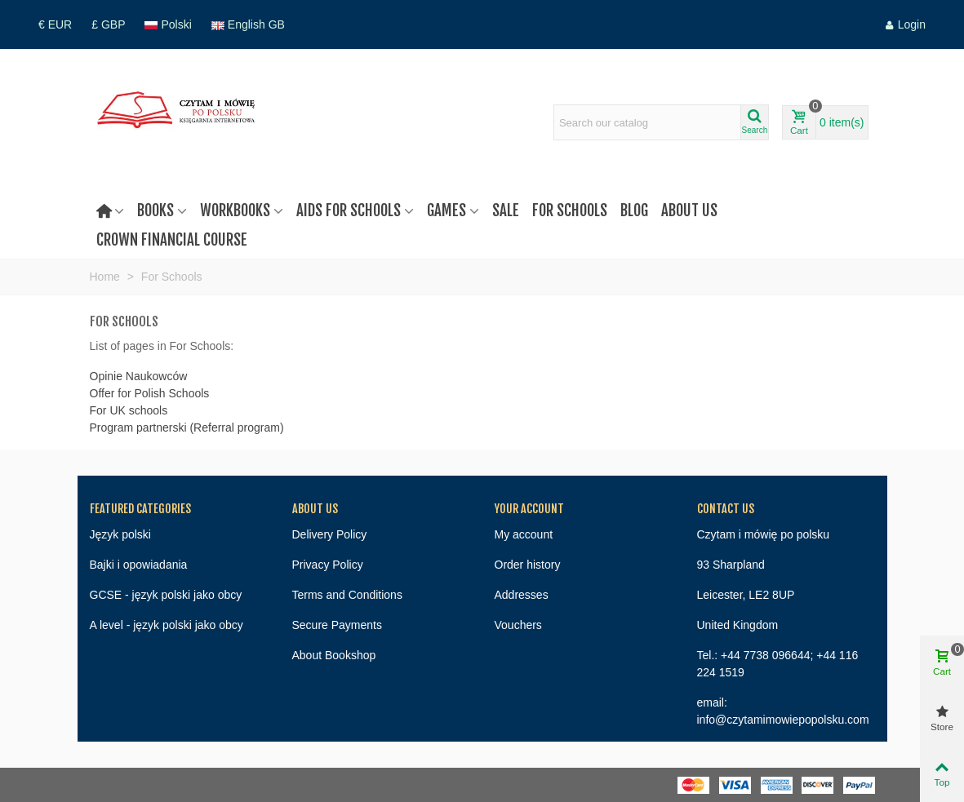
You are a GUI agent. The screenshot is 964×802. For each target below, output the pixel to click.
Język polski (120, 534)
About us (689, 210)
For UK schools (129, 410)
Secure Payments (337, 624)
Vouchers (518, 624)
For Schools (569, 210)
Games (446, 210)
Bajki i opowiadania (139, 564)
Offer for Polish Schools (150, 393)
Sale (505, 210)
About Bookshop (334, 655)
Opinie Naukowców (139, 376)
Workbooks (235, 210)
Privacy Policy (327, 564)
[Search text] (647, 122)
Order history (528, 564)
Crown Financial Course (171, 240)
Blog (634, 210)
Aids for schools (348, 210)
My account (524, 534)
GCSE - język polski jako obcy (166, 594)
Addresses (522, 594)
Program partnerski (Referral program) (187, 427)
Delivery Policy (329, 534)
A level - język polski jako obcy (166, 624)
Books (155, 210)
